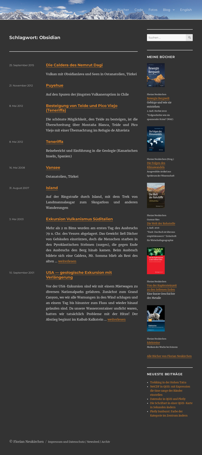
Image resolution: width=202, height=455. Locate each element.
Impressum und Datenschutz (66, 442)
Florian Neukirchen (28, 442)
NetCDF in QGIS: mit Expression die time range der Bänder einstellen (170, 391)
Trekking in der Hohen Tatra (168, 382)
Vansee (53, 167)
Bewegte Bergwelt (158, 98)
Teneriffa (54, 141)
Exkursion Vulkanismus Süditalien (79, 219)
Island (52, 188)
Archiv (106, 442)
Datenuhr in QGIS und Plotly (167, 399)
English (186, 10)
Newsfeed (93, 442)
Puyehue (54, 85)
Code (139, 10)
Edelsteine (153, 342)
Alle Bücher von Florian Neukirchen (169, 356)
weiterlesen (67, 261)
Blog (166, 10)
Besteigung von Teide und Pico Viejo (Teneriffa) (81, 108)
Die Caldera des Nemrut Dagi (74, 65)
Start (108, 10)
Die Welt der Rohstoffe (161, 223)
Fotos (153, 10)
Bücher (123, 10)
